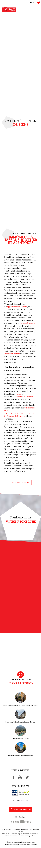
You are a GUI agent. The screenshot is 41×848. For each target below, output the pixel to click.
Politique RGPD (30, 836)
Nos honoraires (28, 834)
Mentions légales (16, 834)
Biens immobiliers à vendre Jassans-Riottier (20, 722)
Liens (36, 834)
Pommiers (24, 413)
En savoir (20, 482)
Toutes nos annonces (17, 836)
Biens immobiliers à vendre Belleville (20, 755)
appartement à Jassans (17, 307)
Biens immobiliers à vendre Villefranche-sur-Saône (20, 705)
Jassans (19, 394)
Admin (7, 836)
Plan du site (6, 834)
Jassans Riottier (12, 353)
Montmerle (18, 397)
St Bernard (28, 397)
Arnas (31, 413)
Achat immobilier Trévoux (20, 739)
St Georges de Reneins (14, 416)
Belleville (15, 413)
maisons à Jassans (27, 323)
